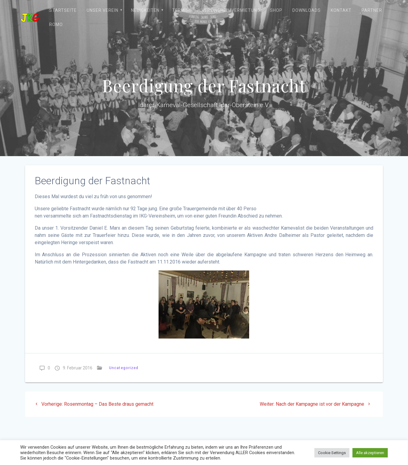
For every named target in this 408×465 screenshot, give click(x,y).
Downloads (306, 10)
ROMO (56, 24)
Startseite (63, 10)
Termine (182, 10)
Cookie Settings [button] (332, 452)
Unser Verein (102, 10)
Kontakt (341, 10)
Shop (276, 10)
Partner (371, 10)
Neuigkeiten (145, 10)
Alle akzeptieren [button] (370, 452)
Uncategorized (123, 367)
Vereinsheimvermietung (231, 10)
